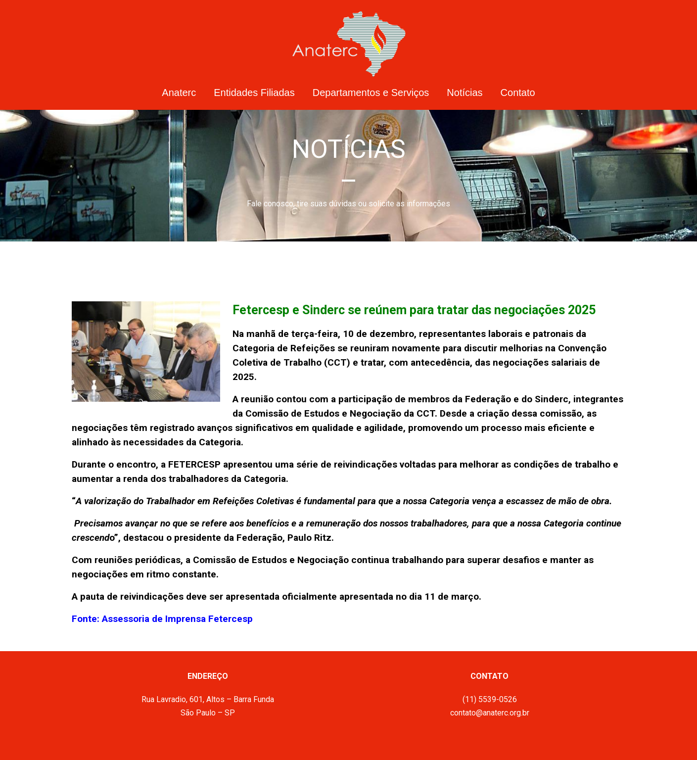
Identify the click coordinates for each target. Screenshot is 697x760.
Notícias (464, 92)
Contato (518, 92)
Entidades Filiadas (254, 92)
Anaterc (179, 92)
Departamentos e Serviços (371, 92)
